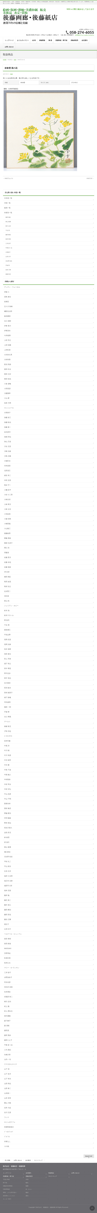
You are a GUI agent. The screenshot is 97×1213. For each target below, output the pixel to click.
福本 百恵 (7, 890)
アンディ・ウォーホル (12, 287)
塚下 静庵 (7, 697)
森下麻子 (7, 1021)
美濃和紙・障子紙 (8, 1176)
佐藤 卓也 (7, 562)
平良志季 (7, 635)
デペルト (7, 721)
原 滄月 (6, 842)
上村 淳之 (7, 340)
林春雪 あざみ (8, 178)
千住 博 (8, 230)
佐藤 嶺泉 (7, 567)
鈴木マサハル (9, 615)
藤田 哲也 (7, 914)
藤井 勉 (6, 895)
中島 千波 (7, 770)
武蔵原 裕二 (8, 997)
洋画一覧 (7, 203)
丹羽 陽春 (7, 818)
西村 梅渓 (7, 808)
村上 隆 (6, 1006)
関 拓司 (6, 620)
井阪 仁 (6, 292)
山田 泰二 (7, 1088)
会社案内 (28, 1160)
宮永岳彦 (7, 982)
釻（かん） (29, 1189)
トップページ (7, 1173)
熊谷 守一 (7, 485)
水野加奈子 (8, 977)
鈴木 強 (6, 610)
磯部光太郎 (8, 311)
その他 (6, 1146)
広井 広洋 (7, 871)
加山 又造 (7, 441)
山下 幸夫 (7, 1079)
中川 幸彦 (7, 755)
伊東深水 (7, 331)
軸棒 (27, 1186)
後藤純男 (7, 533)
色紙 (11, 74)
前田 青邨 (8, 239)
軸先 (27, 1182)
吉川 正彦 (7, 1112)
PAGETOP (88, 1156)
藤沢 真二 (7, 900)
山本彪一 (7, 1093)
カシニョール (9, 408)
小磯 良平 (7, 490)
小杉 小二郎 (8, 495)
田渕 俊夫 (7, 688)
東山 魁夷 (8, 221)
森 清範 (6, 1025)
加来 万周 (8, 269)
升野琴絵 (7, 953)
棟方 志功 (8, 226)
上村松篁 (7, 350)
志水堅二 (7, 591)
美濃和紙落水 (9, 1127)
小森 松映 (7, 519)
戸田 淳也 (7, 731)
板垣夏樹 (7, 316)
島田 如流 (7, 581)
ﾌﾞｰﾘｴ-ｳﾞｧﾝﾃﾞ (8, 1132)
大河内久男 (8, 355)
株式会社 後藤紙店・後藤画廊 (45, 1207)
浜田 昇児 (7, 832)
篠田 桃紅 (8, 217)
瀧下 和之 (7, 663)
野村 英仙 (7, 823)
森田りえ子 (8, 1040)
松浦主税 (7, 958)
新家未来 (7, 803)
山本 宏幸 (7, 1098)
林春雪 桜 (90, 178)
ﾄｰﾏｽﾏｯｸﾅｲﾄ (8, 736)
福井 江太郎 (8, 876)
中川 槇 (6, 750)
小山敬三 (7, 528)
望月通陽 (7, 1016)
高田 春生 (7, 654)
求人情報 (7, 1160)
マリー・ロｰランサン (11, 968)
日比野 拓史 (9, 261)
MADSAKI (7, 948)
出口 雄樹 (7, 321)
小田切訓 (7, 388)
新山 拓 (6, 601)
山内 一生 (7, 1059)
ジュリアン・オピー (11, 606)
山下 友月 (7, 1074)
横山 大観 (7, 1103)
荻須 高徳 (7, 364)
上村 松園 (7, 345)
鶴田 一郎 (7, 707)
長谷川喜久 (8, 828)
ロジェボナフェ (9, 1122)
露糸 (27, 1195)
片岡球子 (8, 252)
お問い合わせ (18, 1160)
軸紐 (27, 1192)
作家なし (7, 1141)
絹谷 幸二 (7, 475)
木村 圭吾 (7, 480)
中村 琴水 (7, 784)
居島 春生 (7, 297)
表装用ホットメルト (9, 1195)
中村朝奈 (7, 779)
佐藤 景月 (7, 557)
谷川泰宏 (7, 683)
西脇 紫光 (7, 813)
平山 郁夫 (7, 866)
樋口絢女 (7, 852)
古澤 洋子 (8, 256)
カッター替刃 (7, 1199)
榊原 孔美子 (8, 543)
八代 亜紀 (7, 1050)
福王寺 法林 (8, 881)
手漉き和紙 (6, 1179)
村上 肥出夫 (8, 1011)
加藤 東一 (7, 427)
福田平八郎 (8, 886)
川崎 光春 (7, 451)
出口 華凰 (7, 717)
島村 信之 (7, 586)
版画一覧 (7, 208)
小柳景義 (7, 524)
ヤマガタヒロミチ (10, 1064)
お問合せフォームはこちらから (84, 35)
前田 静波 (7, 943)
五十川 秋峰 (8, 306)
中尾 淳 (6, 746)
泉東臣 (6, 301)
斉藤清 (6, 552)
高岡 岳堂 (7, 639)
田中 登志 (7, 678)
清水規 (6, 596)
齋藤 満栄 (7, 538)
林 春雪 (6, 837)
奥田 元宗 (7, 374)
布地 (27, 1179)
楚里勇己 (7, 630)
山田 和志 (7, 1083)
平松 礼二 (7, 861)
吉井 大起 (7, 1108)
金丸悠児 (7, 432)
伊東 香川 (7, 326)
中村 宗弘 (7, 789)
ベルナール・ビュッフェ (13, 934)
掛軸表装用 (29, 1176)
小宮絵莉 (7, 514)
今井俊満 (7, 335)
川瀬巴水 (7, 461)
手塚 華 (8, 265)
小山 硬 (6, 398)
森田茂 (6, 1030)
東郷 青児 (8, 274)
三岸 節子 (8, 243)
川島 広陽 (7, 456)
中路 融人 (7, 775)
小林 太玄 (7, 509)
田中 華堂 (7, 668)
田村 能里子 (8, 693)
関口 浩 (6, 548)
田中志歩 (7, 673)
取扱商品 (51, 1173)
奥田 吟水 (7, 369)
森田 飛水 (7, 1035)
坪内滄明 (7, 702)
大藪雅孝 (7, 393)
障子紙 (5, 1182)
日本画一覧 (8, 198)
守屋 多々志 (9, 247)
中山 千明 (7, 799)
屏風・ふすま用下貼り (10, 1192)
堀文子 (6, 924)
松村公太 (7, 963)
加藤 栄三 (7, 417)
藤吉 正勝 (7, 919)
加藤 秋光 (7, 422)
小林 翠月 (7, 504)
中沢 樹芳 (7, 760)
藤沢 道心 (7, 905)
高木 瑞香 (7, 649)
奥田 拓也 (7, 379)
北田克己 (7, 470)
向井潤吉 (7, 992)
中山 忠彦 (7, 794)
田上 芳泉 (7, 659)
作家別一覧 (8, 213)
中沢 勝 (6, 765)
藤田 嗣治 (8, 234)
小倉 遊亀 (7, 384)
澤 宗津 (6, 572)
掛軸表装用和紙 (7, 1186)
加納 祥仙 (7, 437)
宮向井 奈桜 (8, 987)
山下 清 (6, 1069)
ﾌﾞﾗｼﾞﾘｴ (7, 1137)
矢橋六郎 (7, 1055)
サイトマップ (38, 1160)
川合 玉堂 (7, 446)
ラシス (6, 1117)
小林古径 (7, 499)
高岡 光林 (7, 644)
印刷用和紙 (6, 1189)
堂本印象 (7, 741)
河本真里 (7, 466)
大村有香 (7, 359)
